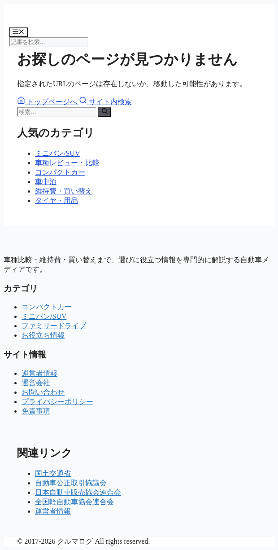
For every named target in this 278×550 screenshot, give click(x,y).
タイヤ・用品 (56, 200)
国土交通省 (53, 473)
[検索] (104, 112)
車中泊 (45, 181)
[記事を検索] (48, 42)
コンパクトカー (60, 172)
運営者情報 (39, 373)
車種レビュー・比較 (67, 163)
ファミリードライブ (54, 326)
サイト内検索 (105, 102)
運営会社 (36, 383)
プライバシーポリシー (57, 401)
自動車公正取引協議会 (71, 483)
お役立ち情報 (43, 335)
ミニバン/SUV (57, 153)
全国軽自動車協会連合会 (74, 502)
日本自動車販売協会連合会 (78, 492)
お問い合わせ (43, 392)
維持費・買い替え (63, 191)
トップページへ (48, 102)
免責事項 (36, 411)
